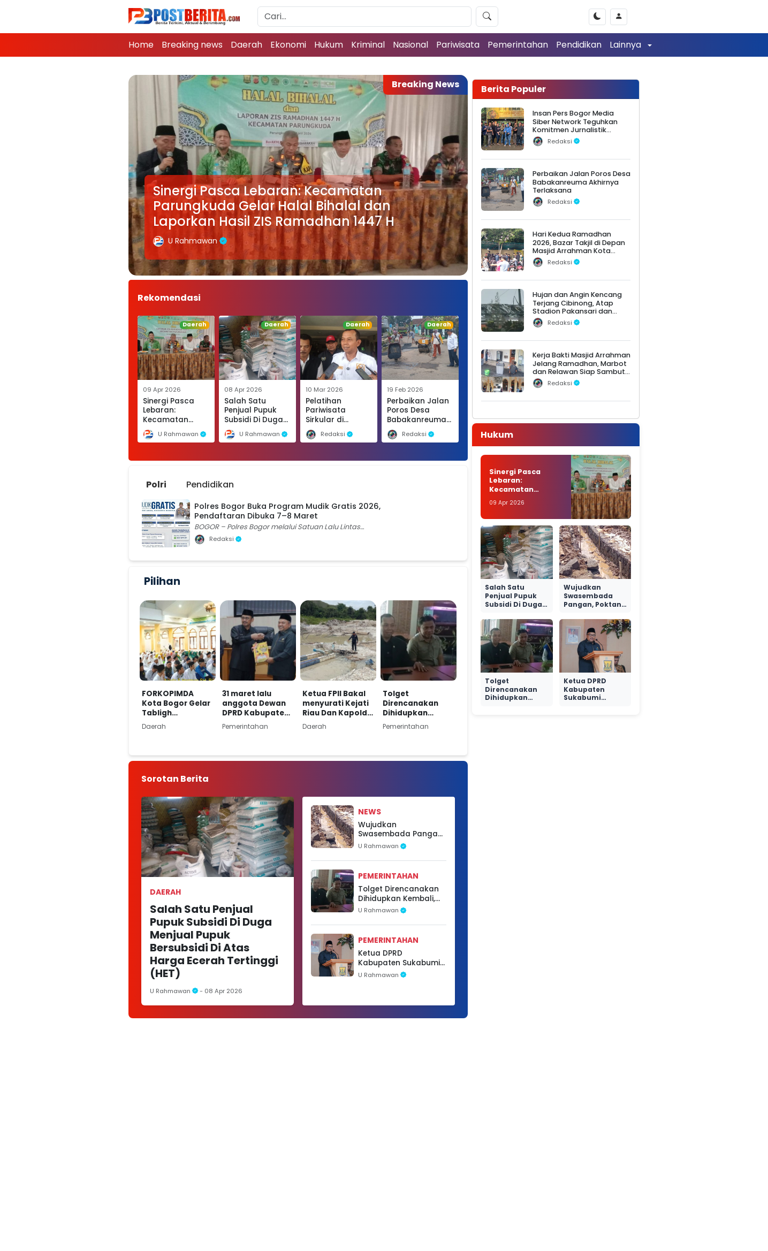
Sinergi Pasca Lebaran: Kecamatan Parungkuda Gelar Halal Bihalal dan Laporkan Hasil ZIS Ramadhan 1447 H (273, 206)
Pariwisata (458, 45)
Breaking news (192, 45)
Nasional (410, 45)
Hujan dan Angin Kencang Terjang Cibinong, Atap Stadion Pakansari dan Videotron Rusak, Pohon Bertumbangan (577, 311)
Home (141, 45)
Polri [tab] (156, 484)
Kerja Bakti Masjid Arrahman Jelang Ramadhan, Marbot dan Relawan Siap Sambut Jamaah (581, 367)
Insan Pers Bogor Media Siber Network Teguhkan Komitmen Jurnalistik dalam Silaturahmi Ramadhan (575, 129)
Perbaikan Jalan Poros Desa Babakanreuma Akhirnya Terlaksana (418, 420)
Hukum (328, 45)
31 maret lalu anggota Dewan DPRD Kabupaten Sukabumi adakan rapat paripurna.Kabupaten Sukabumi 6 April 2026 (256, 703)
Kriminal (368, 45)
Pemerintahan (518, 45)
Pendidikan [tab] (210, 484)
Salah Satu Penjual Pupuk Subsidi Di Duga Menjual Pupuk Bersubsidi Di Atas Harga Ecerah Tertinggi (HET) (214, 941)
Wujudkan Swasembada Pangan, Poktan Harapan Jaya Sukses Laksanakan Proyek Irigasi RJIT (401, 829)
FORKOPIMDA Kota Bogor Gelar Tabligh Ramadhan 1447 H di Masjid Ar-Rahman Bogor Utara (177, 703)
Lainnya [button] (626, 45)
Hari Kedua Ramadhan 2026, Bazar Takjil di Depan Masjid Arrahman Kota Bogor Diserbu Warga (579, 246)
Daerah (246, 45)
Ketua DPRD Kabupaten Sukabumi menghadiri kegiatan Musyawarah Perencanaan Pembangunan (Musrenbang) (399, 958)
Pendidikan (579, 45)
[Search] (364, 16)
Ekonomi (288, 45)
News (369, 811)
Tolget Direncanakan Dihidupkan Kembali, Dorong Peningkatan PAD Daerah (417, 703)
